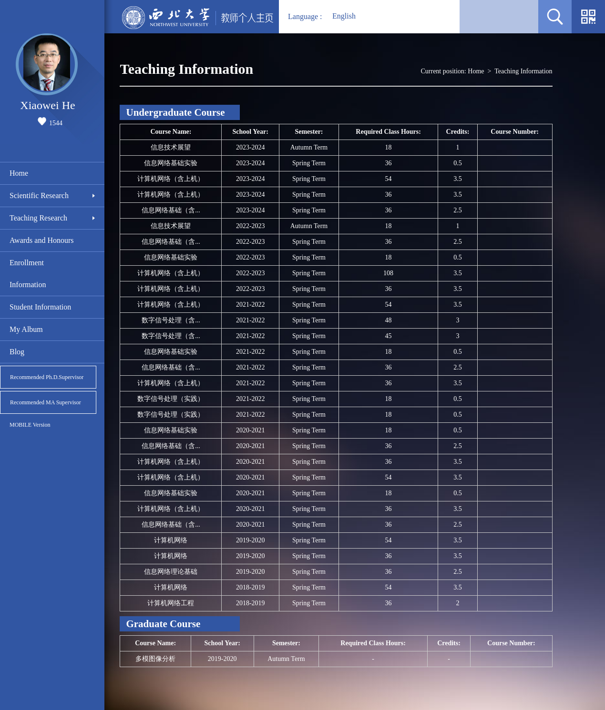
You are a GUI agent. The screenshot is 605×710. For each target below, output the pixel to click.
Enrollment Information (28, 274)
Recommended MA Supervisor (45, 402)
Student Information (40, 307)
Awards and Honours (42, 240)
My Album (26, 329)
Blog (17, 352)
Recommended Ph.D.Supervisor (46, 377)
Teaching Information (523, 71)
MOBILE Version (30, 424)
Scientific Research (39, 195)
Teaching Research (38, 218)
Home (19, 173)
